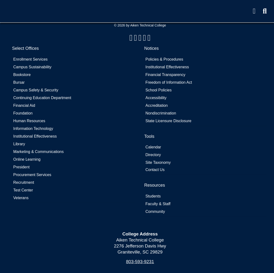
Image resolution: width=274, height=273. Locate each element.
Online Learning (27, 159)
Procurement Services (32, 175)
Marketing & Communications (38, 152)
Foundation (23, 113)
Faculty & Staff (158, 204)
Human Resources (29, 121)
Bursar (19, 82)
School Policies (158, 90)
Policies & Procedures (164, 59)
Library (19, 144)
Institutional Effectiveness (35, 136)
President (21, 167)
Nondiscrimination (160, 113)
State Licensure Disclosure (168, 121)
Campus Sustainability (32, 67)
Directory (153, 155)
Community (155, 212)
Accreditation (156, 105)
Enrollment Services (30, 59)
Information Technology (33, 129)
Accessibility (155, 98)
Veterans (20, 198)
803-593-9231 (140, 261)
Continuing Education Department (42, 98)
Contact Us (154, 170)
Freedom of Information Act (168, 82)
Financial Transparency (165, 75)
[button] (264, 11)
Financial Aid (24, 105)
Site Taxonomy (158, 162)
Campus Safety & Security (35, 90)
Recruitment (23, 182)
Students (153, 196)
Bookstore (22, 75)
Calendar (153, 147)
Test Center (23, 190)
